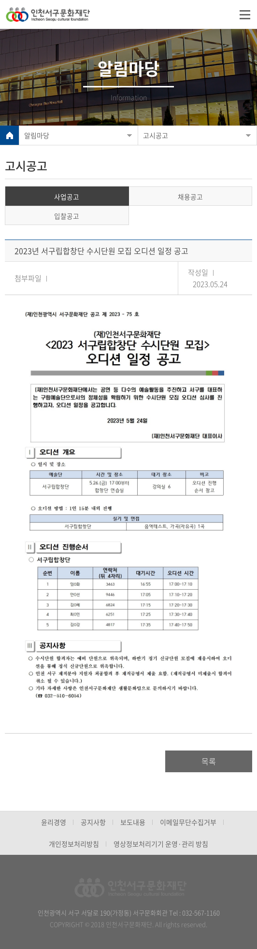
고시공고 (155, 135)
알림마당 (36, 135)
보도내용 (132, 822)
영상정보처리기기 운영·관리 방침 (161, 844)
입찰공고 (66, 216)
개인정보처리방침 (74, 844)
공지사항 (93, 822)
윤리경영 (53, 822)
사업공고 (66, 196)
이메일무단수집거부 (188, 822)
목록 (208, 761)
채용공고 (190, 196)
